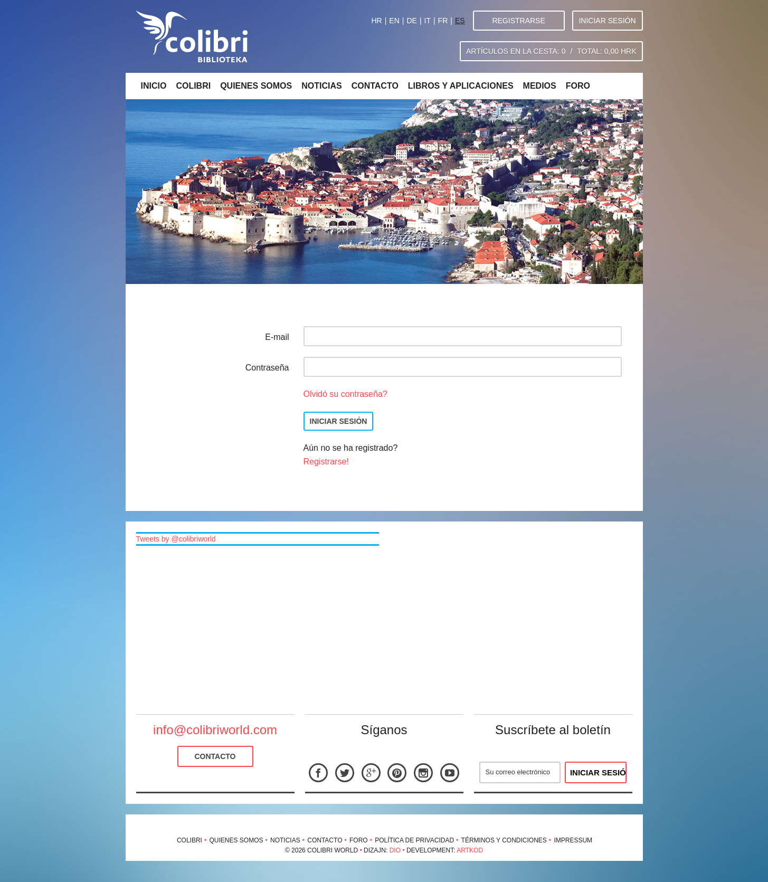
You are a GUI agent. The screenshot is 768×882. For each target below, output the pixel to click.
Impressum (573, 840)
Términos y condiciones (504, 840)
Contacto (375, 85)
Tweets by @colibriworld (176, 539)
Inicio (154, 85)
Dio (395, 850)
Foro (578, 85)
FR (443, 20)
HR (376, 20)
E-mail (277, 337)
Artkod (470, 850)
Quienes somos (256, 85)
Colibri (193, 85)
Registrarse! (326, 461)
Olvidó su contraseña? (345, 394)
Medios (539, 85)
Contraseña (267, 367)
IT (427, 20)
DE (411, 20)
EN (394, 20)
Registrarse (518, 20)
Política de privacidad (414, 840)
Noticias (321, 85)
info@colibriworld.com (215, 730)
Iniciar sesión (607, 20)
